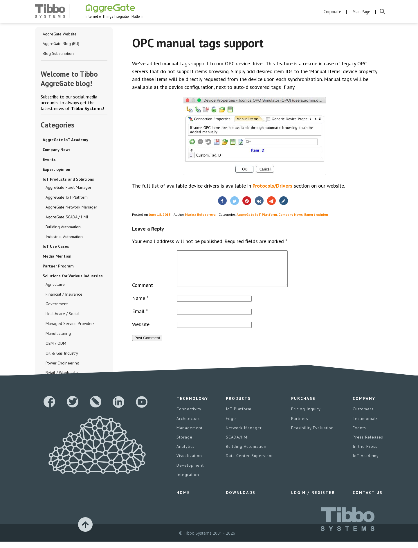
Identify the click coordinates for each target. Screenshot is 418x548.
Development (189, 471)
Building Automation (63, 227)
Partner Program (58, 266)
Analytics (185, 453)
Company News (57, 149)
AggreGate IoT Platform (67, 197)
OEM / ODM (56, 344)
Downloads (240, 499)
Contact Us (367, 499)
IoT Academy (366, 462)
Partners (299, 425)
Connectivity (188, 415)
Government (56, 305)
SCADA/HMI (237, 443)
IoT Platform (239, 415)
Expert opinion (56, 169)
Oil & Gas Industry (62, 354)
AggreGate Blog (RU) (61, 43)
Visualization (189, 462)
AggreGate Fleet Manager (68, 188)
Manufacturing (58, 334)
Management (189, 434)
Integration (187, 481)
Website (140, 331)
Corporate (332, 11)
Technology (192, 405)
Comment (142, 292)
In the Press (365, 453)
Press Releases (368, 443)
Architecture (188, 425)
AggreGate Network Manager (71, 207)
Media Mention (57, 257)
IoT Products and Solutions (68, 179)
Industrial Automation (64, 237)
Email (140, 318)
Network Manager (244, 434)
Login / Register (313, 499)
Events (49, 159)
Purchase (303, 405)
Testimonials (365, 425)
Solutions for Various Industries (72, 276)
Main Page (361, 11)
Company (364, 405)
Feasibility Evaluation (312, 434)
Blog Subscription (58, 53)
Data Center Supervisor (249, 462)
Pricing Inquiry (305, 415)
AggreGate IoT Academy (65, 140)
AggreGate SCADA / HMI (67, 217)
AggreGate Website (60, 34)
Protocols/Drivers (272, 185)
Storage (184, 443)
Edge (231, 425)
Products (238, 405)
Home (183, 499)
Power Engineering (62, 364)
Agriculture (55, 285)
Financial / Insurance (63, 295)
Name (140, 305)
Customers (363, 415)
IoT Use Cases (56, 247)
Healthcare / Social (62, 314)
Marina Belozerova (200, 214)
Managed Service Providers (70, 324)
